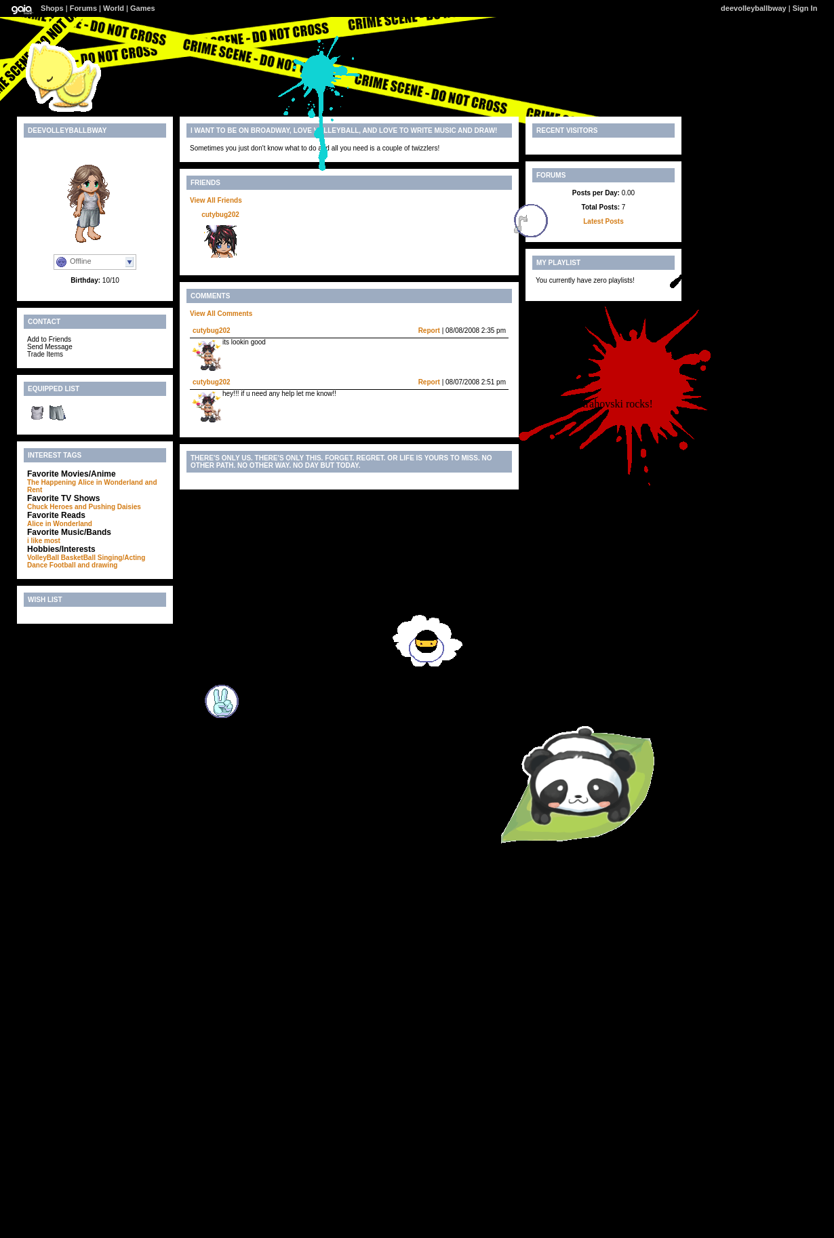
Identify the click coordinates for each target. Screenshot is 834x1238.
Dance (37, 565)
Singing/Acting (122, 557)
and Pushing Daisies (108, 507)
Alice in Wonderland (110, 482)
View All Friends (216, 200)
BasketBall (78, 557)
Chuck (37, 507)
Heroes (61, 507)
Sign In (805, 8)
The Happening (51, 482)
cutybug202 (220, 214)
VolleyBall (43, 557)
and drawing (97, 565)
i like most (43, 540)
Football (62, 565)
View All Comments (221, 313)
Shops (52, 8)
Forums (83, 8)
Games (142, 8)
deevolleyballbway (754, 8)
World (113, 8)
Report (429, 330)
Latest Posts (603, 221)
